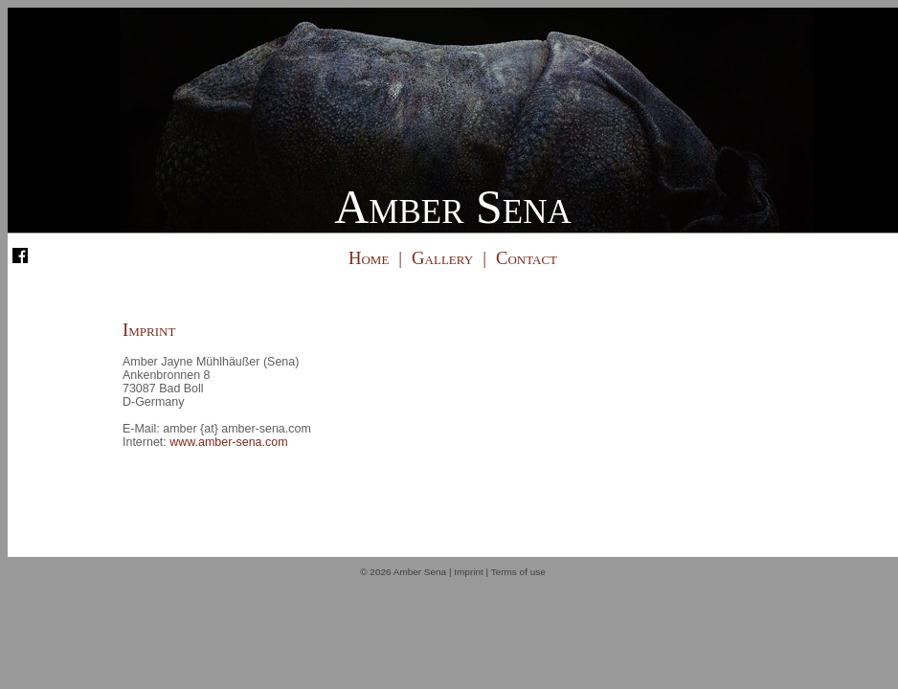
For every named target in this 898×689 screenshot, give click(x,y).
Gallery (442, 258)
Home (368, 258)
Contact (526, 258)
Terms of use (518, 572)
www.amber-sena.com (228, 442)
